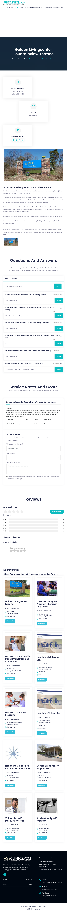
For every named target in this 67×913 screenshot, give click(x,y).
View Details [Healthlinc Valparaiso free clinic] (41, 733)
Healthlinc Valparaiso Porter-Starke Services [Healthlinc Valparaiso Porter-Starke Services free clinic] (17, 767)
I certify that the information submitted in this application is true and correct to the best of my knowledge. (33, 478)
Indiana (19, 59)
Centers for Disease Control (47, 858)
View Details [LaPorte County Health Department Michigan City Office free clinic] (10, 678)
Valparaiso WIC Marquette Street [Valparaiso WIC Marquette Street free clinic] (14, 819)
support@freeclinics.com (56, 7)
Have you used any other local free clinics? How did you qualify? (28, 351)
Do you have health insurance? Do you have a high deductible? (27, 323)
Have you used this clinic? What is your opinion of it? (24, 363)
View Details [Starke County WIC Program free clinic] (41, 838)
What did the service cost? (14, 444)
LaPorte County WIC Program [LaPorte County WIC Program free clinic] (16, 713)
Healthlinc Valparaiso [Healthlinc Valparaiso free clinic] (48, 713)
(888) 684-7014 (33, 115)
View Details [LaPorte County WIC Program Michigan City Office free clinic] (41, 623)
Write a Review (56, 511)
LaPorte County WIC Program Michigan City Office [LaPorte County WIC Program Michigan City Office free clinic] (47, 604)
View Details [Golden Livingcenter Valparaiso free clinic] (41, 785)
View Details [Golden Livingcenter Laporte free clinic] (10, 621)
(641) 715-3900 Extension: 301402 (32, 7)
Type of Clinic (10, 453)
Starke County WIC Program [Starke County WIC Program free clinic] (47, 819)
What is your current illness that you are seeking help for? (26, 295)
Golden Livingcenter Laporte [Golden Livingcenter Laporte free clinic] (16, 602)
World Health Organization (46, 861)
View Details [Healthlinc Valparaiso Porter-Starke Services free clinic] (10, 785)
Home (14, 59)
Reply (59, 300)
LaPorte (25, 59)
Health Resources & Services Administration (47, 865)
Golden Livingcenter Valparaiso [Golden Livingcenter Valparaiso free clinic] (48, 767)
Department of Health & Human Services (50, 870)
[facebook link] (4, 874)
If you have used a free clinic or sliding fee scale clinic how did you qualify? (32, 309)
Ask (58, 286)
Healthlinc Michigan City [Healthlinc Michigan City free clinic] (48, 658)
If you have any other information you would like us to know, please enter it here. (32, 337)
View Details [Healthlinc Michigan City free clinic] (41, 679)
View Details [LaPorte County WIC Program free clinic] (10, 732)
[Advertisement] (33, 24)
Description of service (13, 462)
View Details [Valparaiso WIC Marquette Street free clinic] (10, 838)
